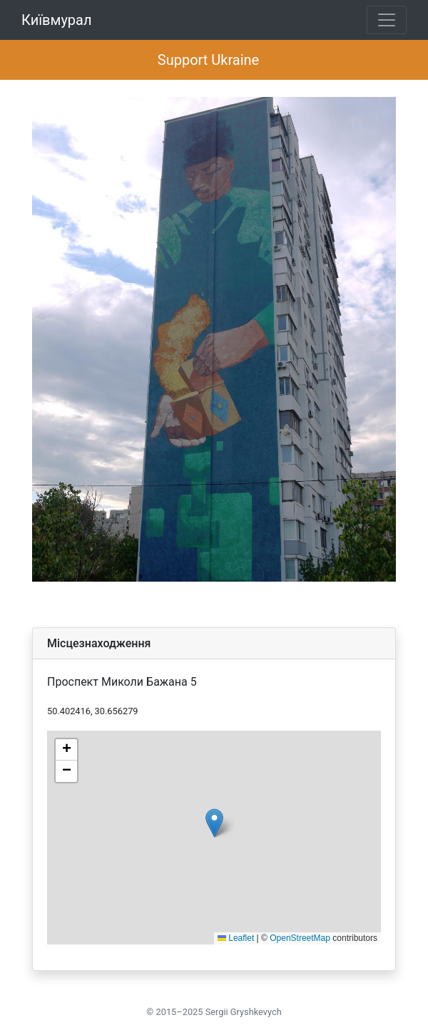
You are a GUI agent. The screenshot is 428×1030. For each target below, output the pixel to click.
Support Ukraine (208, 59)
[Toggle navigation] (387, 20)
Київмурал (56, 20)
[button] (214, 823)
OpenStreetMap (300, 938)
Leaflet (236, 938)
